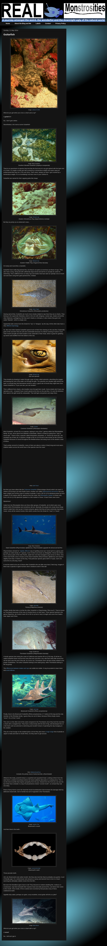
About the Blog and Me (23, 23)
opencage (36, 605)
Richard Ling (36, 217)
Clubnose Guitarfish (30, 489)
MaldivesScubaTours (36, 772)
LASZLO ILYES (36, 109)
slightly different (25, 551)
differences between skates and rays (17, 668)
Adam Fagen (36, 309)
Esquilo (36, 426)
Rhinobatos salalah (47, 495)
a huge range (49, 731)
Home (8, 23)
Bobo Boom (36, 925)
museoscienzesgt (36, 868)
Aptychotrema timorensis (50, 491)
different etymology (12, 326)
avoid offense (10, 670)
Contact (48, 23)
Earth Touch (36, 485)
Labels (38, 23)
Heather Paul (36, 824)
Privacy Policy (60, 23)
